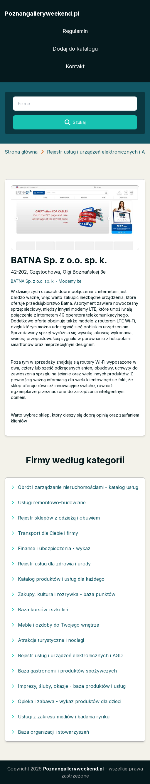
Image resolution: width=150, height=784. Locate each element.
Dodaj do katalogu (75, 49)
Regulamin (75, 31)
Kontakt (75, 66)
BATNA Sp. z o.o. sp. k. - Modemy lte (46, 281)
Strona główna (21, 152)
